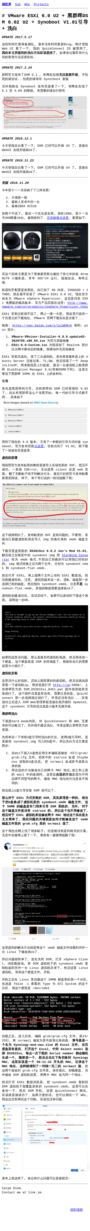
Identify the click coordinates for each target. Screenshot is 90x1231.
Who (27, 4)
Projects (41, 4)
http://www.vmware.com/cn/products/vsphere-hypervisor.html (45, 314)
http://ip (61, 706)
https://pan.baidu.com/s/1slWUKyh (42, 336)
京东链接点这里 (58, 226)
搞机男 (6, 4)
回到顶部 (76, 1209)
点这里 (39, 461)
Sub (18, 4)
